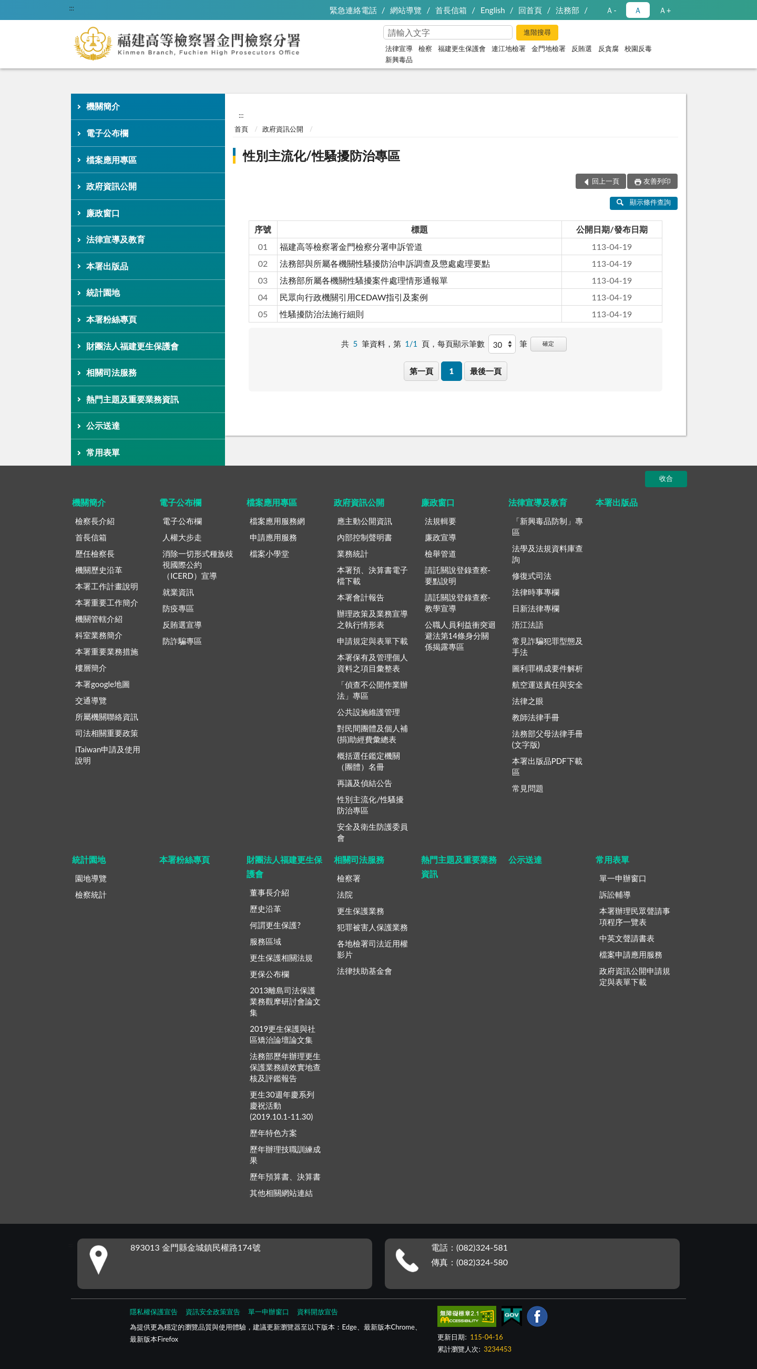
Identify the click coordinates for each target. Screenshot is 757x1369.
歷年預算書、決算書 (285, 1176)
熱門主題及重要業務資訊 (132, 399)
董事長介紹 (269, 892)
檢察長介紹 (95, 521)
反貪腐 (608, 48)
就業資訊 (178, 592)
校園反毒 (638, 48)
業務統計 (353, 553)
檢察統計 (91, 894)
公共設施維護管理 (368, 712)
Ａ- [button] (611, 10)
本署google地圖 (102, 684)
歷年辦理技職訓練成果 (285, 1154)
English (492, 10)
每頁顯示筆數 (461, 343)
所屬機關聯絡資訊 (106, 716)
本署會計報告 (360, 597)
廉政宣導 (440, 537)
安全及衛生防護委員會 (372, 832)
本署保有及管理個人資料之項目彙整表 (372, 662)
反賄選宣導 (182, 624)
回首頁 (530, 10)
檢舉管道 (440, 553)
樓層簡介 (91, 667)
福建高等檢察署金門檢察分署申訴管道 (351, 246)
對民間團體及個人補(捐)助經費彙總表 (372, 733)
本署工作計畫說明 (106, 586)
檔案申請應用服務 (630, 954)
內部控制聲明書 (364, 537)
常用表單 (103, 452)
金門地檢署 (548, 48)
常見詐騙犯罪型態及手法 (547, 646)
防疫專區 (178, 608)
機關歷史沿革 (98, 570)
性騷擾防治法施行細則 (322, 314)
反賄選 (581, 48)
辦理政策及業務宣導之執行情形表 (372, 619)
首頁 (241, 129)
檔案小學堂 (269, 553)
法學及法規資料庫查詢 (547, 553)
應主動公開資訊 (364, 521)
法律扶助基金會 (364, 970)
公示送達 (103, 425)
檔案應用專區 (111, 160)
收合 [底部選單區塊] (666, 478)
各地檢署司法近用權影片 (372, 949)
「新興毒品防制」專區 (547, 526)
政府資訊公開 (111, 186)
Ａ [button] (638, 10)
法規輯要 (440, 521)
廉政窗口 (103, 213)
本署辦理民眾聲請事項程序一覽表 (634, 916)
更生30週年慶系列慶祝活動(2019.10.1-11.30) (282, 1105)
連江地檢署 (509, 48)
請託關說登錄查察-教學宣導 (458, 602)
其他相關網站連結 (281, 1192)
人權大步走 (182, 537)
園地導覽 (91, 878)
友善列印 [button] (657, 181)
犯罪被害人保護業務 (372, 927)
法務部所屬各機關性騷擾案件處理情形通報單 (364, 280)
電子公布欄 (107, 133)
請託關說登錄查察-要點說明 (458, 575)
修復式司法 (531, 575)
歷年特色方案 (273, 1133)
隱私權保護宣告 (154, 1311)
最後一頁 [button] (486, 371)
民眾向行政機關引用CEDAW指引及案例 (354, 297)
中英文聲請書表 (626, 938)
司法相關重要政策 (106, 733)
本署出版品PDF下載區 (547, 766)
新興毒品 (399, 59)
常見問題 (528, 788)
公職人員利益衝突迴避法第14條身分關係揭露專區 (460, 635)
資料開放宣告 (317, 1311)
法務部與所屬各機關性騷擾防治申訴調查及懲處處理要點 (385, 263)
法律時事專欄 (535, 592)
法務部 (567, 10)
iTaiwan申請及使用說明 (107, 754)
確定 (548, 343)
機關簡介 (103, 106)
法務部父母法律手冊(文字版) (547, 739)
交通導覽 (91, 700)
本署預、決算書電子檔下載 (372, 575)
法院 (345, 894)
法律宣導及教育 (115, 239)
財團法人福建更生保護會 (132, 346)
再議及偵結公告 (364, 783)
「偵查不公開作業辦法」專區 (372, 690)
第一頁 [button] (421, 371)
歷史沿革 (265, 908)
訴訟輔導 (615, 894)
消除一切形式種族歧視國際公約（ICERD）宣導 (197, 564)
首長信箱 (451, 10)
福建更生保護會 (462, 48)
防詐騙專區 (182, 641)
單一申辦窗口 (623, 878)
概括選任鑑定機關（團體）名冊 (368, 761)
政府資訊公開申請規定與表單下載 (634, 976)
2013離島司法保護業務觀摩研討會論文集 (285, 1001)
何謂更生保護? (275, 925)
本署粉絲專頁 (111, 319)
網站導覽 (406, 10)
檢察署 (349, 878)
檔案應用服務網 (277, 521)
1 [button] (451, 371)
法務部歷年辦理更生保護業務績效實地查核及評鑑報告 (285, 1067)
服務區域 (265, 941)
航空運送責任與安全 (547, 684)
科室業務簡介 (98, 635)
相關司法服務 (111, 372)
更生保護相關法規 (281, 957)
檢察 (425, 48)
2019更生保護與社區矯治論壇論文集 (282, 1034)
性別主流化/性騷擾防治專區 (321, 155)
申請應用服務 (273, 537)
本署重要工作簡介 (106, 602)
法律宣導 (399, 48)
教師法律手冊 (535, 717)
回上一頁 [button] (605, 181)
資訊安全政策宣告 (213, 1311)
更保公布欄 (269, 974)
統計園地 (103, 292)
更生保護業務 (360, 910)
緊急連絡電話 (353, 10)
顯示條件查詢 (644, 202)
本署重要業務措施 (106, 651)
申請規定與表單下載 (372, 641)
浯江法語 (528, 624)
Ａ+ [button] (665, 10)
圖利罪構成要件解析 (547, 668)
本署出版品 (107, 266)
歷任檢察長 (95, 553)
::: (71, 8)
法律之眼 (528, 701)
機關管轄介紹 (98, 618)
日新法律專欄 (535, 608)
